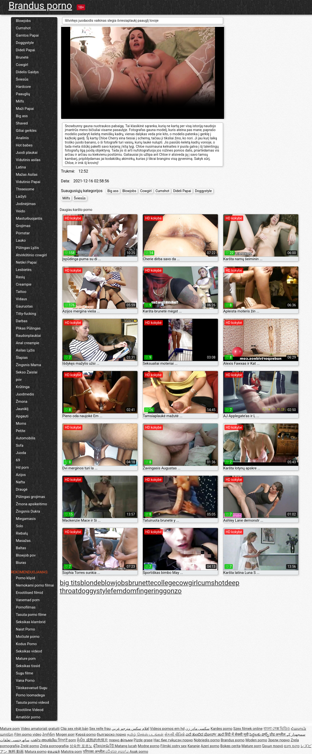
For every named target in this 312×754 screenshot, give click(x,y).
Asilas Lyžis (25, 350)
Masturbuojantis (29, 218)
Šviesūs (22, 79)
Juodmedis (25, 394)
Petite (20, 431)
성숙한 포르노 (80, 746)
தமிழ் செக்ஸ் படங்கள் (145, 734)
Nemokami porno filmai (35, 585)
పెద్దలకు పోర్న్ (259, 734)
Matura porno (36, 751)
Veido (20, 211)
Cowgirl (22, 64)
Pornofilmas (26, 607)
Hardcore (23, 86)
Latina (21, 167)
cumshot (211, 583)
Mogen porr (65, 734)
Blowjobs (23, 21)
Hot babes (24, 145)
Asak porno (139, 751)
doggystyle (94, 591)
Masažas (23, 540)
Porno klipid (25, 578)
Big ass (22, 116)
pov (19, 379)
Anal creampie (27, 343)
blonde (90, 583)
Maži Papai (25, 108)
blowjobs (114, 583)
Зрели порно (279, 740)
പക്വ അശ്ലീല (44, 740)
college (165, 583)
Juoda (21, 453)
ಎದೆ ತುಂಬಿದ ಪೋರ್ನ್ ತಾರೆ (205, 734)
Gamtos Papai (27, 35)
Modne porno (148, 746)
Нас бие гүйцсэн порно (173, 740)
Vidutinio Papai (28, 182)
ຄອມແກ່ (54, 751)
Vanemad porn (27, 600)
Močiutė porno (27, 636)
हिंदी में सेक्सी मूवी (236, 734)
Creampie (23, 284)
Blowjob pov (26, 555)
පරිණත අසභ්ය (117, 751)
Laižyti (21, 196)
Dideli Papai (25, 50)
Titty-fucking (26, 313)
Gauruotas (24, 306)
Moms (21, 423)
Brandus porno (40, 5)
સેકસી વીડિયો (175, 734)
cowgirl (187, 583)
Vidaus (21, 299)
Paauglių (23, 94)
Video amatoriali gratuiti (40, 728)
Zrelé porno (29, 746)
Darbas (21, 321)
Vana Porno (25, 680)
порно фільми (121, 740)
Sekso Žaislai (26, 372)
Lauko (21, 240)
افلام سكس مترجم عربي (130, 728)
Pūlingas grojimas (30, 497)
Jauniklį (22, 409)
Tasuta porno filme (31, 614)
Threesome (25, 189)
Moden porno (256, 740)
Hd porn (22, 467)
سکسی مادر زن (197, 728)
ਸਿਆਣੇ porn (67, 740)
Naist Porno (25, 629)
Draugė (21, 489)
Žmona (21, 401)
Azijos (21, 475)
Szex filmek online (248, 728)
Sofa (19, 445)
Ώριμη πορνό (272, 746)
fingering (149, 591)
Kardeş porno (221, 728)
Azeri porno (210, 746)
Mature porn (26, 658)
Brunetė (22, 57)
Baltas (21, 548)
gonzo (172, 591)
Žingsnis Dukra (28, 511)
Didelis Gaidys (27, 72)
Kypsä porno (86, 734)
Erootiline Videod (29, 710)
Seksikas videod (29, 651)
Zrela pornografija (54, 746)
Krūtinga (22, 387)
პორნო (48, 734)
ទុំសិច (81, 740)
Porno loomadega (30, 695)
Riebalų (22, 533)
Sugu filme (24, 673)
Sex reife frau (100, 728)
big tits (70, 583)
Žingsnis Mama (28, 365)
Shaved (22, 123)
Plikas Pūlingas (28, 328)
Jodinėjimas (26, 204)
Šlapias (22, 357)
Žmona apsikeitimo (31, 504)
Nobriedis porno (207, 740)
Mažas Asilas (27, 174)
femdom (123, 591)
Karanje (193, 746)
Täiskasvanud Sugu (31, 688)
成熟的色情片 (97, 740)
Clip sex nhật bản (74, 728)
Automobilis (25, 438)
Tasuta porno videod (32, 702)
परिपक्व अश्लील (94, 751)
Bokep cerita (230, 746)
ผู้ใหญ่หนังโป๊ (104, 746)
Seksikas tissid (28, 666)
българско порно (111, 734)
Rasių (20, 277)
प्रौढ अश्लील (278, 734)
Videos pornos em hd (167, 728)
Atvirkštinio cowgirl (31, 255)
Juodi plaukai (27, 152)
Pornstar (23, 233)
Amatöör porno (28, 717)
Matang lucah (126, 746)
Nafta (20, 482)
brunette (141, 583)
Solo (19, 526)
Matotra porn (71, 751)
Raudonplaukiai (28, 335)
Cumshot (23, 28)
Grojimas (23, 226)
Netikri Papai (26, 262)
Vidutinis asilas (28, 160)
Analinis (22, 138)
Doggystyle (25, 43)
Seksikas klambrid (30, 622)
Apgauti (22, 416)
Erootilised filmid (29, 592)
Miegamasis (26, 518)
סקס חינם (292, 746)
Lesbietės (23, 270)
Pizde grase (143, 740)
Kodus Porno (26, 644)
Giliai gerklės (26, 130)
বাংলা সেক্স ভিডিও (276, 728)
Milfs (20, 101)
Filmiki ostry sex (173, 746)
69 (18, 460)
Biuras (21, 562)
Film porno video (27, 734)
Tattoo (21, 291)
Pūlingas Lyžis (27, 248)
